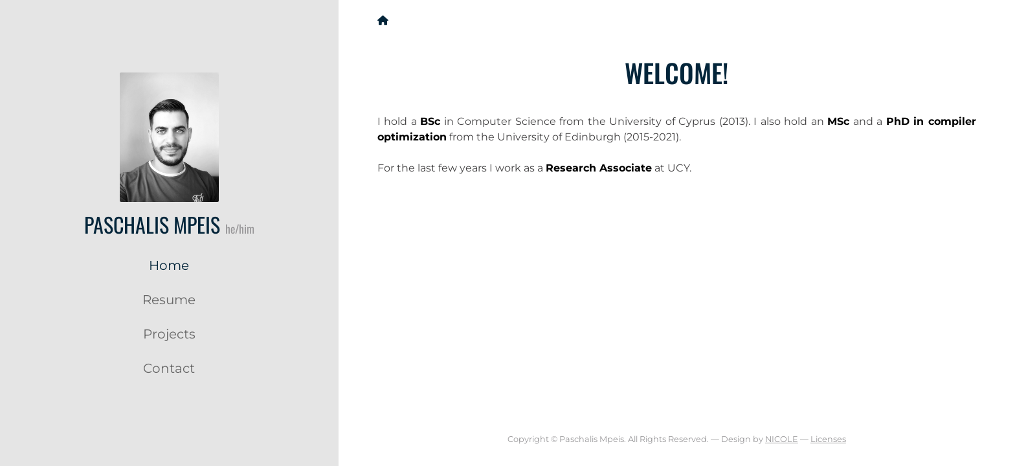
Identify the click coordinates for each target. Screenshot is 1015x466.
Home (169, 265)
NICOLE (781, 439)
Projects (169, 334)
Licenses (828, 439)
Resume (168, 299)
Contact (169, 368)
